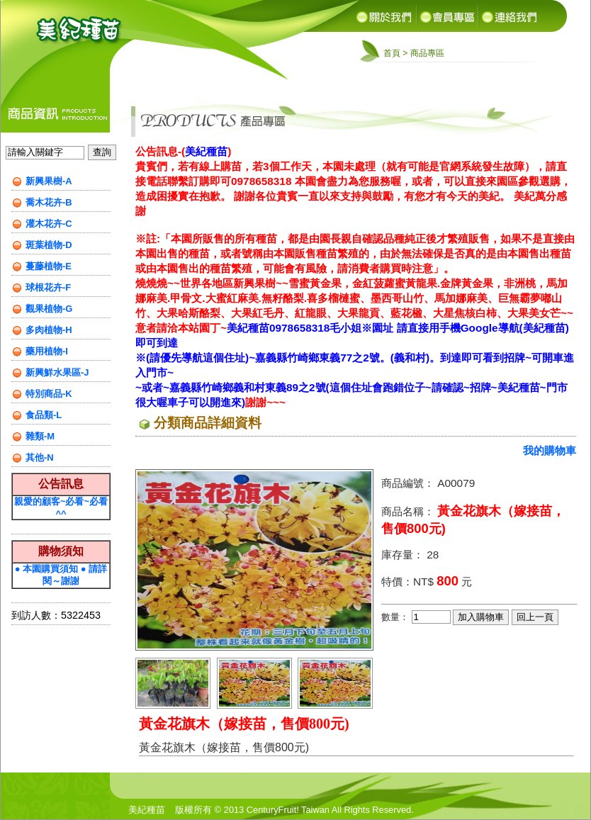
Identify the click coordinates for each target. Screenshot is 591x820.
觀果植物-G (49, 308)
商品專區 (427, 53)
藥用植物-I (47, 351)
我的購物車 (549, 450)
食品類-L (44, 415)
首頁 (391, 53)
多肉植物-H (49, 330)
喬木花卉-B (49, 202)
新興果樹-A (49, 181)
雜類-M (40, 436)
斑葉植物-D (49, 245)
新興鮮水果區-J (57, 372)
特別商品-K (49, 393)
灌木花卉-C (49, 223)
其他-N (40, 457)
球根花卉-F (48, 287)
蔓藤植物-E (49, 266)
